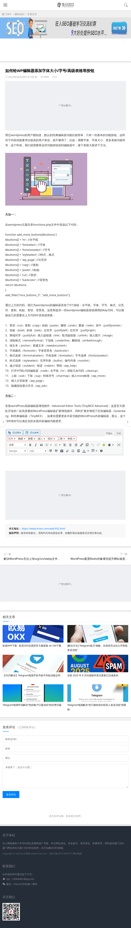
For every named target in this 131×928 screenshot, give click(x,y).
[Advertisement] (65, 105)
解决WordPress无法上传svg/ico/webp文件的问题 (35, 559)
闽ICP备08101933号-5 (60, 853)
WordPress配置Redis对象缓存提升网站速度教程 (100, 559)
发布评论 (11, 794)
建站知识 (19, 14)
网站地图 (77, 853)
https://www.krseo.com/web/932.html (43, 528)
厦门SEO (6, 14)
